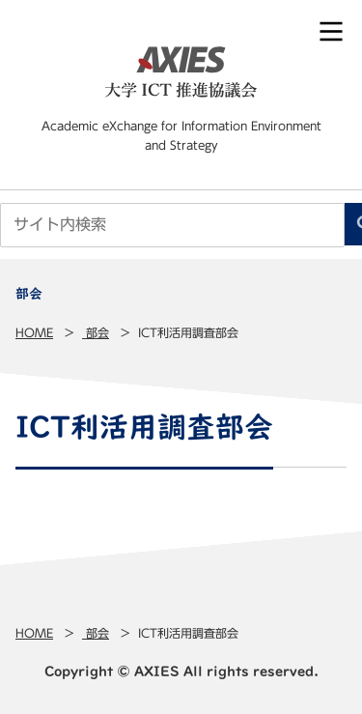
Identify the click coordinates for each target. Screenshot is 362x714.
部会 (95, 332)
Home (34, 332)
